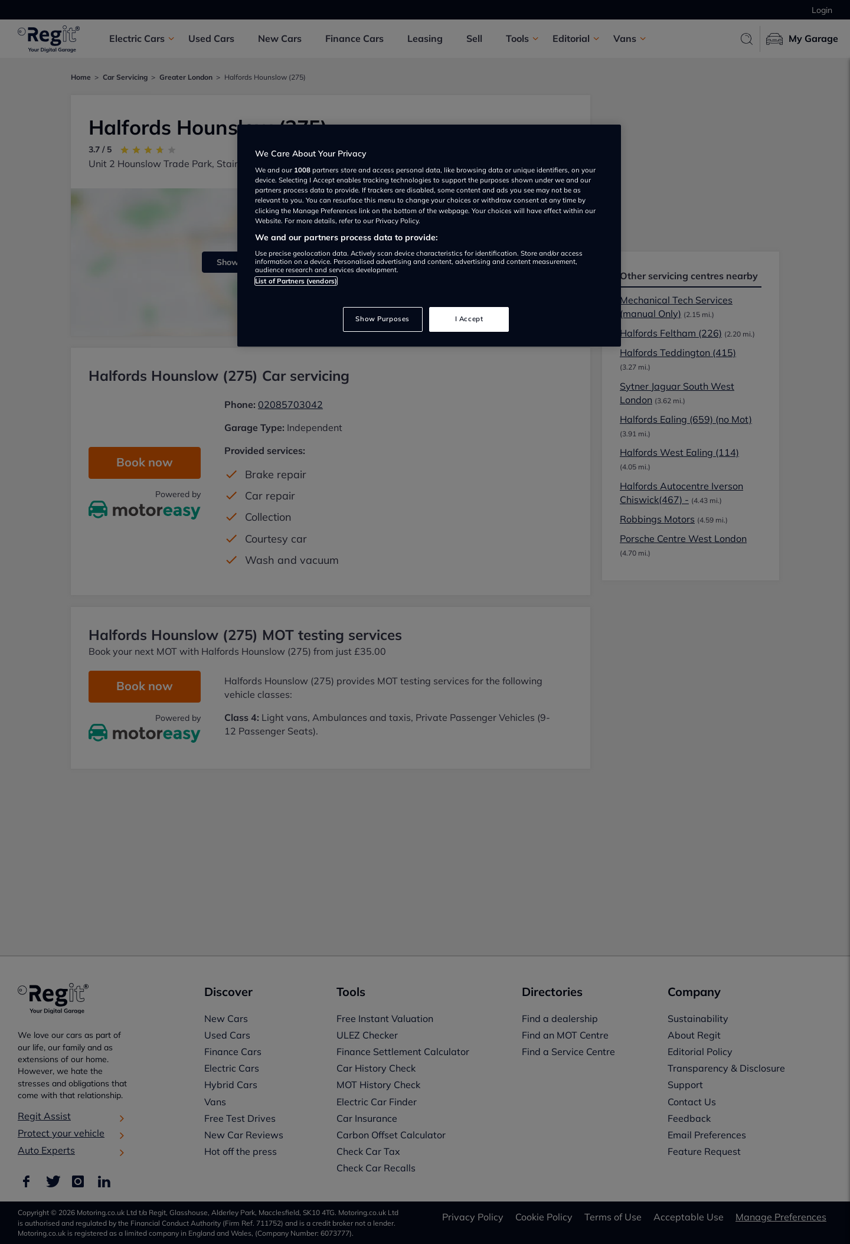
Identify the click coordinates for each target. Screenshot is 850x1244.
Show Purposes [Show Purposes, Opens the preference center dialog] (382, 319)
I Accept (469, 319)
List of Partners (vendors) (296, 281)
